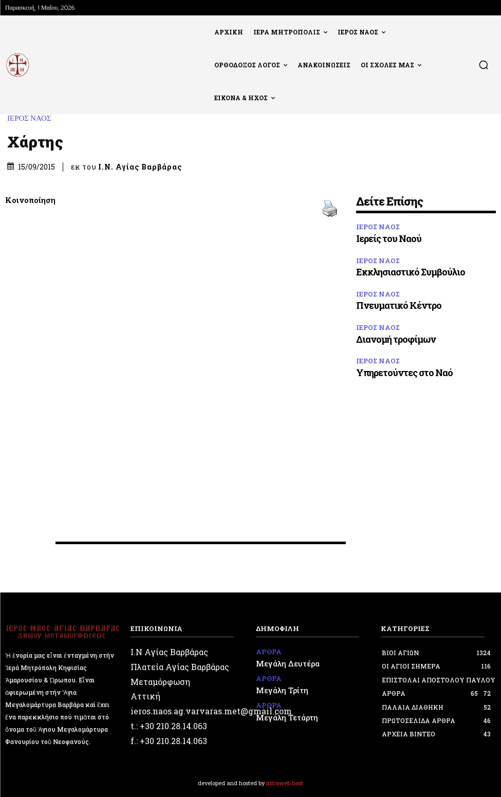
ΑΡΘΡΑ (268, 651)
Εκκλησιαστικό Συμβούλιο (410, 272)
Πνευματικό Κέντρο (398, 305)
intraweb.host (284, 783)
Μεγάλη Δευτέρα (284, 661)
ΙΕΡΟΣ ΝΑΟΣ (32, 118)
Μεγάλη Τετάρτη (284, 711)
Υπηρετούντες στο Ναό (404, 372)
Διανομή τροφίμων (396, 339)
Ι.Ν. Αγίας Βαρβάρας (140, 167)
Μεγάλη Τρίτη (279, 686)
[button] (483, 64)
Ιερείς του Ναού (388, 238)
